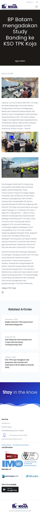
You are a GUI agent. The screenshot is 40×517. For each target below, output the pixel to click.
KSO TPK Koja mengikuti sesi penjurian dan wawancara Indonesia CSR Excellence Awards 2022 (19, 364)
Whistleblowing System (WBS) (13, 431)
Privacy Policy (7, 427)
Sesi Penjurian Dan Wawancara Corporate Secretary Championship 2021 (18, 342)
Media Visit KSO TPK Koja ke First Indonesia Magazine (19, 323)
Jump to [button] (29, 2)
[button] (37, 2)
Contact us (6, 423)
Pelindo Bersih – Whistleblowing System (15, 445)
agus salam (20, 61)
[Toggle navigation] (36, 6)
